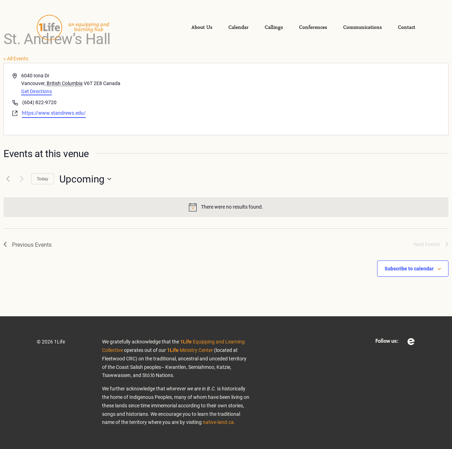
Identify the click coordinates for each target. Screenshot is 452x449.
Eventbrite (411, 341)
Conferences (313, 27)
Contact (406, 27)
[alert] (226, 207)
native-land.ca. (219, 422)
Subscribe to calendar (409, 268)
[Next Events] (21, 179)
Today (42, 178)
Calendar (238, 27)
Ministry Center (190, 350)
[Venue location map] (336, 99)
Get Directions (36, 91)
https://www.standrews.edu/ (54, 112)
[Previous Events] (8, 179)
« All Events (16, 58)
